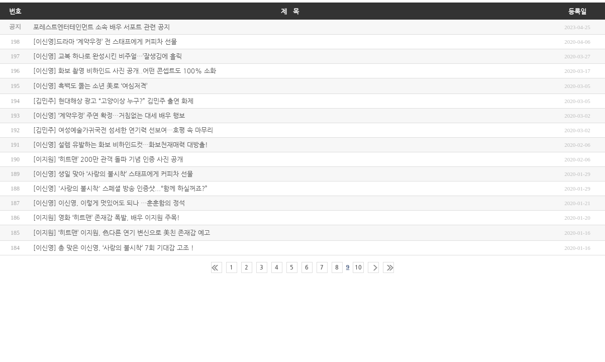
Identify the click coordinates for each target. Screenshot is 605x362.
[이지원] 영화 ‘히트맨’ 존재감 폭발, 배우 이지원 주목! (106, 217)
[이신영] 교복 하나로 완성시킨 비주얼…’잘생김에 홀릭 (107, 56)
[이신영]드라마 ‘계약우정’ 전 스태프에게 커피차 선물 (105, 41)
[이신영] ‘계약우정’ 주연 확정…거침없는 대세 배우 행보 (109, 115)
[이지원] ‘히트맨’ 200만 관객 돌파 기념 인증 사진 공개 (108, 159)
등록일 (577, 11)
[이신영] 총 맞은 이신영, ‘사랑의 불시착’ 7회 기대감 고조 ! (113, 247)
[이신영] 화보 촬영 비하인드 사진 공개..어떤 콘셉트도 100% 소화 (124, 70)
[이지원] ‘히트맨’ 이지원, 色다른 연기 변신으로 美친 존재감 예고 (121, 232)
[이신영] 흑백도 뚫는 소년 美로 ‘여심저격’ (90, 85)
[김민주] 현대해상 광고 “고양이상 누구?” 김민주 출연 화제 (113, 101)
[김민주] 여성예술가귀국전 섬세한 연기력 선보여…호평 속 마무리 (123, 130)
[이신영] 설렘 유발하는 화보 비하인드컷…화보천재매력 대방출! (120, 144)
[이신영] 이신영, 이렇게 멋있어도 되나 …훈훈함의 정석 (109, 203)
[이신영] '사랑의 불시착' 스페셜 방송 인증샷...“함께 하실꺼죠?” (120, 188)
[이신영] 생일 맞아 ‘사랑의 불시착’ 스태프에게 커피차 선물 (113, 173)
